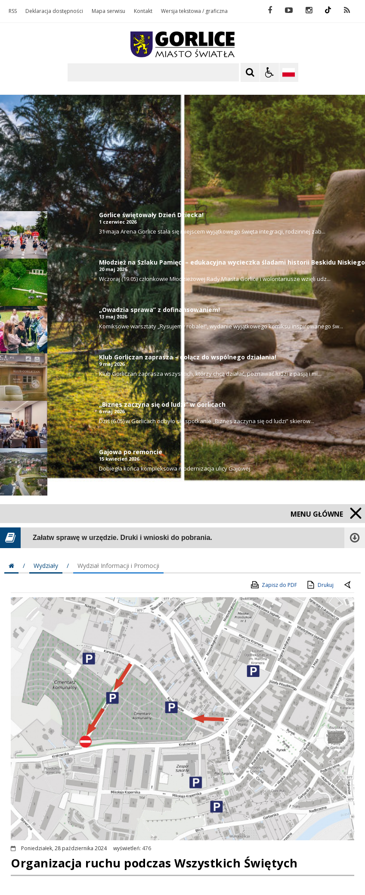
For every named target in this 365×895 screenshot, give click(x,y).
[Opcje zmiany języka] (288, 72)
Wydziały (46, 565)
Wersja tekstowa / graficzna (194, 11)
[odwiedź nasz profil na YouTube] (289, 10)
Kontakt (143, 11)
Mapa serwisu (108, 11)
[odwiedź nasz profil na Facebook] (270, 10)
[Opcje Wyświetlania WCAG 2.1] (269, 72)
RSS (13, 11)
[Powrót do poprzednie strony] (348, 585)
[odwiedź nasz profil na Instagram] (308, 10)
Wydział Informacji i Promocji (118, 565)
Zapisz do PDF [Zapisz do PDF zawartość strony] (273, 585)
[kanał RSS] (347, 10)
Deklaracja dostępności (54, 11)
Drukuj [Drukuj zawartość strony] (320, 585)
